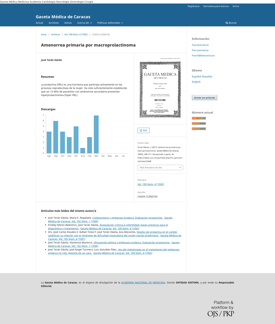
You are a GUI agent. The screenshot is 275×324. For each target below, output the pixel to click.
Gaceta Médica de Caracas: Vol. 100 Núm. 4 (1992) (109, 228)
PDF (144, 130)
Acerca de (83, 22)
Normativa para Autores (216, 6)
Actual (39, 22)
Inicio (44, 34)
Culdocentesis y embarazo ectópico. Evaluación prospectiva (127, 217)
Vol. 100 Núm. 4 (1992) (76, 34)
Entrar (236, 6)
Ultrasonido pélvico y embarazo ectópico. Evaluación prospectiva (131, 242)
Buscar (231, 22)
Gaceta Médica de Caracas (63, 16)
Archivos (54, 22)
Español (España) (202, 76)
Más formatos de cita (151, 167)
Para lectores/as (200, 45)
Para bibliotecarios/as (203, 55)
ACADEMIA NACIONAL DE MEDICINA (143, 282)
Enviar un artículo (204, 97)
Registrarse (193, 6)
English (196, 81)
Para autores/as (200, 50)
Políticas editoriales (109, 22)
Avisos (68, 22)
